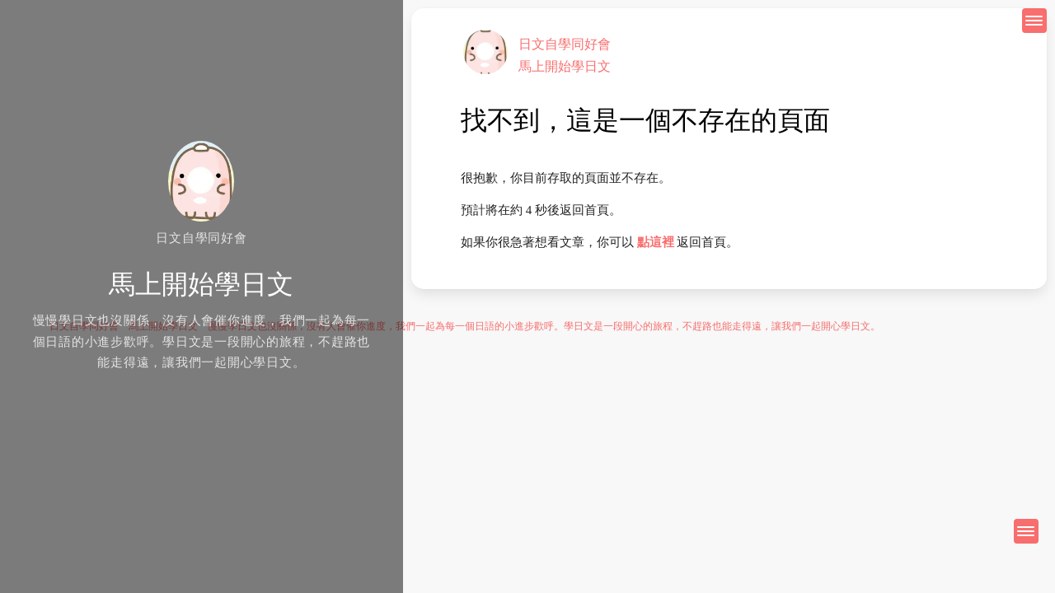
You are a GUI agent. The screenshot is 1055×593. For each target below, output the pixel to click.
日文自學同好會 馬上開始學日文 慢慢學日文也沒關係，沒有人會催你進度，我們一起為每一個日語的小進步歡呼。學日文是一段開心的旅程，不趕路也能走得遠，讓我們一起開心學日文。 (464, 326)
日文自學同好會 (564, 44)
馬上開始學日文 (564, 66)
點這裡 (655, 242)
